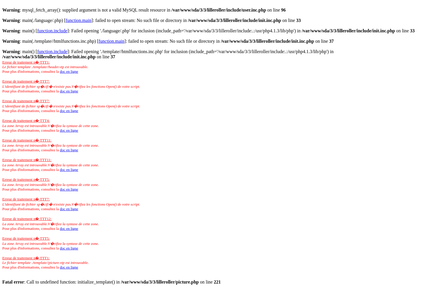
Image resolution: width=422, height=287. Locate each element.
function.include (52, 30)
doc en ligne (69, 71)
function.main (78, 20)
